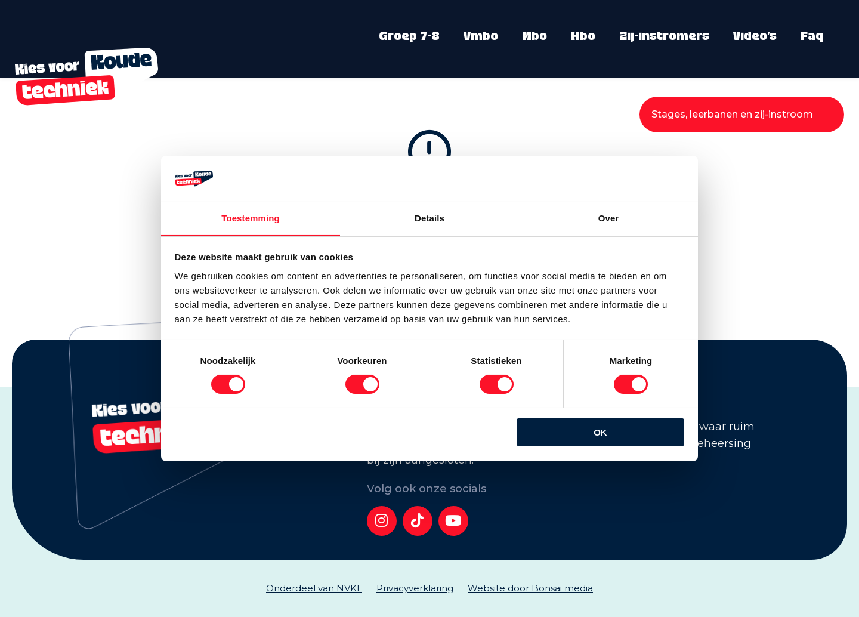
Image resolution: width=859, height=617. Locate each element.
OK (600, 432)
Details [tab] (429, 218)
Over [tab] (608, 218)
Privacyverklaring (414, 588)
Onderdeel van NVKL (314, 588)
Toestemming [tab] (250, 218)
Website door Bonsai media (530, 588)
